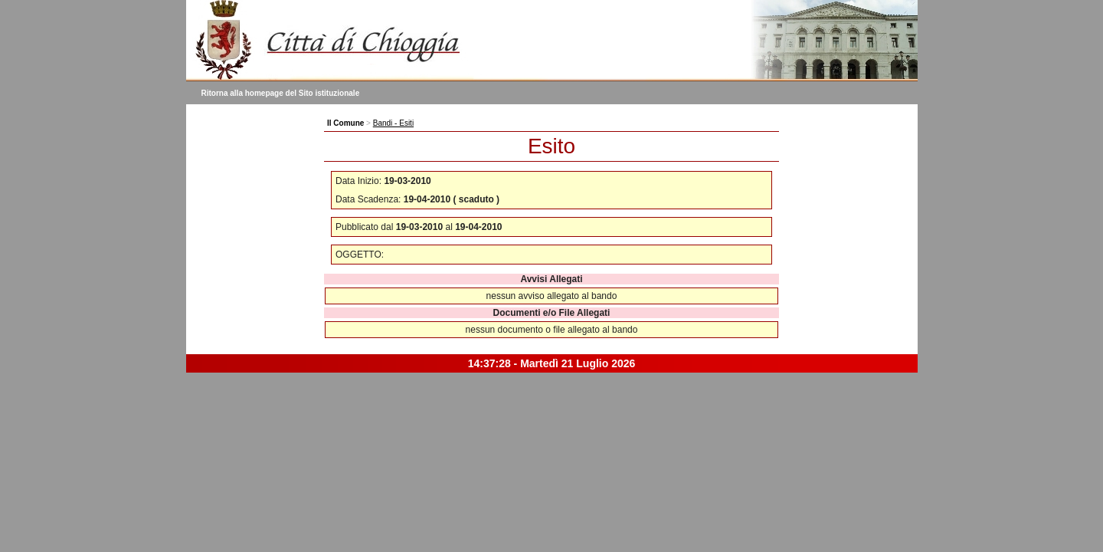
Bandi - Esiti (393, 123)
